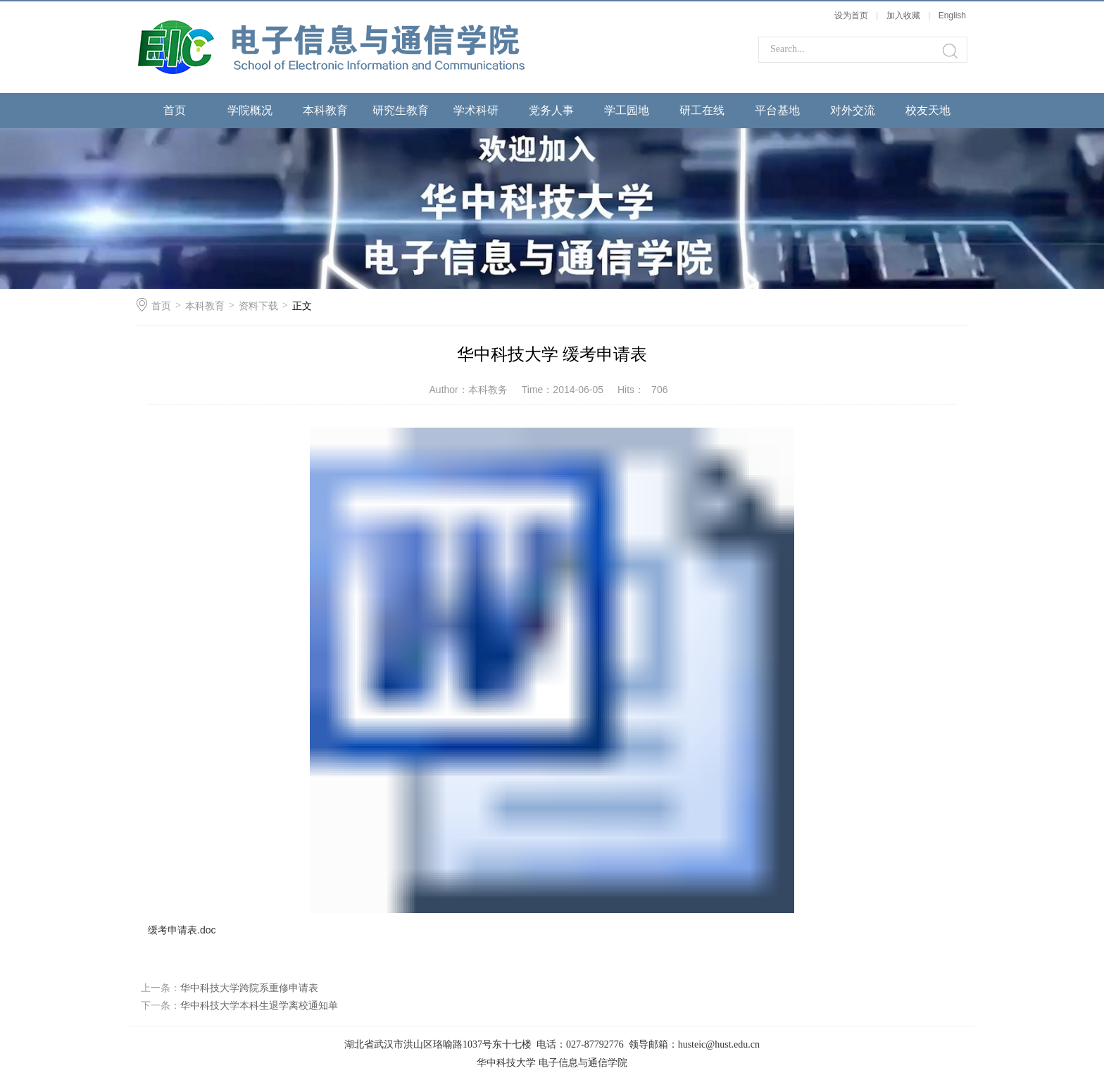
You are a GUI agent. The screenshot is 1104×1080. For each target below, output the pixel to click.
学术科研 (475, 110)
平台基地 (777, 110)
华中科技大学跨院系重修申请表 (249, 987)
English (952, 15)
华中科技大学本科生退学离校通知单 (259, 1005)
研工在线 (701, 110)
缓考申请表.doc (181, 930)
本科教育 (325, 110)
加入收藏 (903, 15)
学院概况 (249, 110)
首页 (174, 110)
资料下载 (258, 305)
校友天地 (928, 110)
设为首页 (851, 15)
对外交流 (852, 110)
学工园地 (626, 110)
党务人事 (551, 110)
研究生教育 (400, 110)
